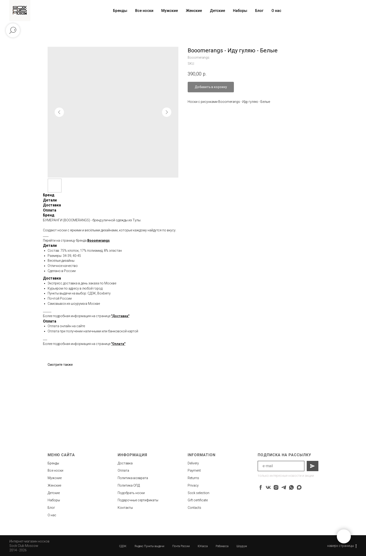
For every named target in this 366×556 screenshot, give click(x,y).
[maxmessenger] (299, 487)
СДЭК (123, 546)
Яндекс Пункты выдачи (149, 546)
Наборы (240, 10)
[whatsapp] (291, 487)
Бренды (53, 463)
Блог (259, 10)
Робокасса (222, 546)
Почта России (181, 546)
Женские (194, 10)
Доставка (125, 463)
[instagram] (276, 487)
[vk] (268, 487)
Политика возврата (133, 478)
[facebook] (261, 487)
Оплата (123, 470)
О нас (276, 10)
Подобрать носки (131, 493)
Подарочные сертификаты (138, 500)
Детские (217, 10)
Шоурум (241, 546)
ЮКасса (203, 546)
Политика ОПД (129, 485)
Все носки (144, 10)
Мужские (169, 10)
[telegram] (284, 487)
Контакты (125, 507)
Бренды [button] (120, 10)
